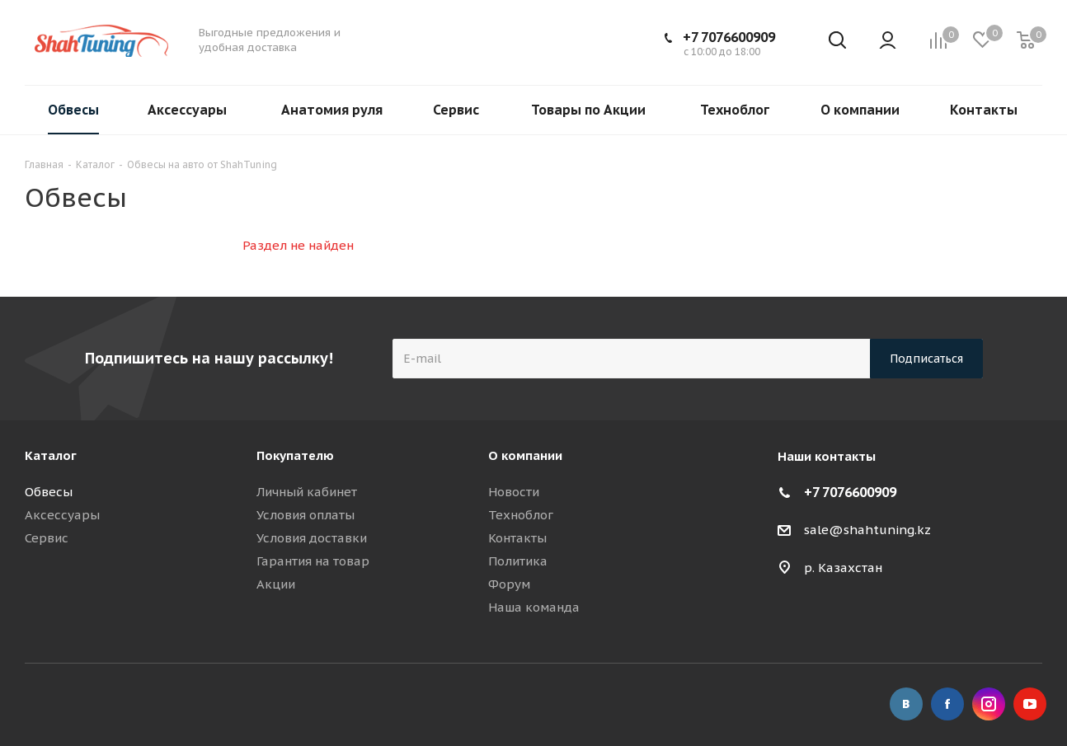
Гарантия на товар (312, 561)
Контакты (517, 538)
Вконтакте (906, 703)
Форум (509, 584)
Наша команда (534, 607)
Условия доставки (311, 538)
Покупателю (295, 455)
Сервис (46, 538)
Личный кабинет (306, 492)
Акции (275, 584)
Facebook (947, 703)
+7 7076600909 (729, 37)
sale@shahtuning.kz (867, 529)
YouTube (1029, 703)
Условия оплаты (305, 515)
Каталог (51, 455)
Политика (518, 561)
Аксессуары (62, 515)
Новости (513, 492)
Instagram (988, 703)
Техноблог (520, 515)
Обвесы (49, 492)
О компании (525, 455)
